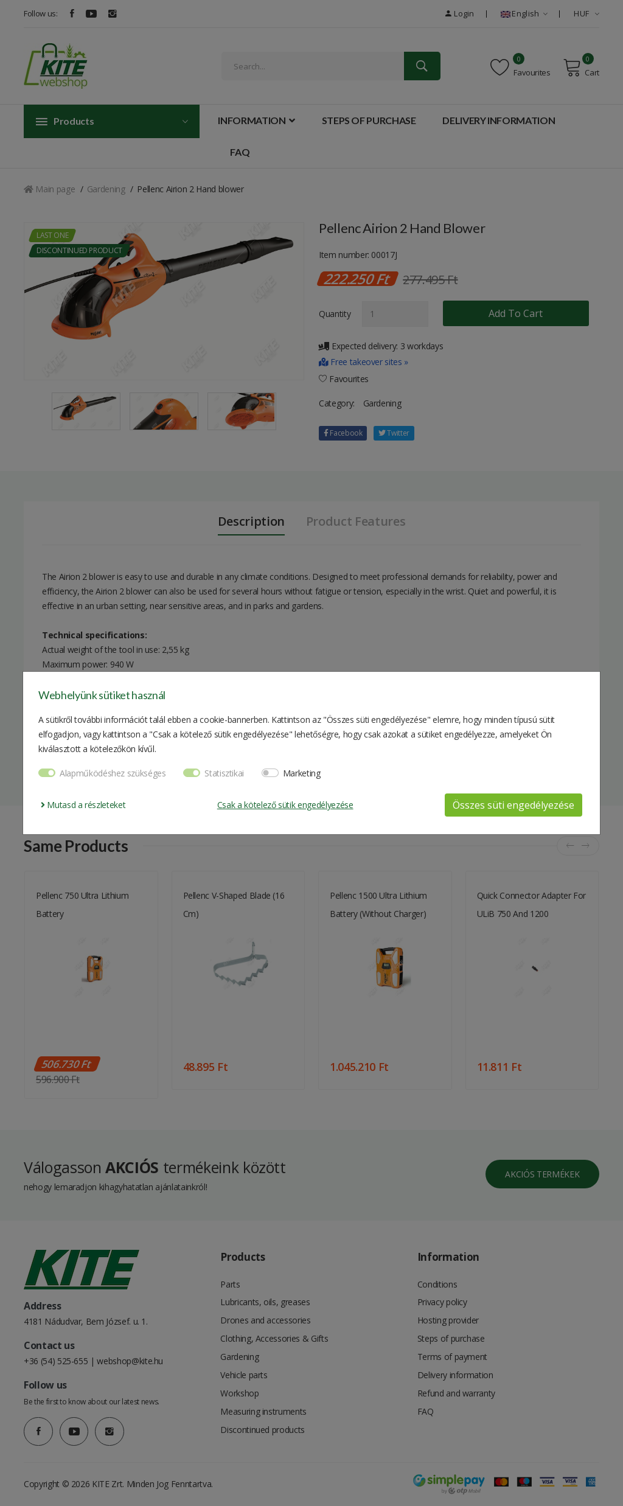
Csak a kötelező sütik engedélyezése (285, 805)
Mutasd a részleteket (83, 805)
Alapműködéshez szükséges (113, 773)
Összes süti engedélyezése (513, 805)
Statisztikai (224, 773)
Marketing (302, 773)
